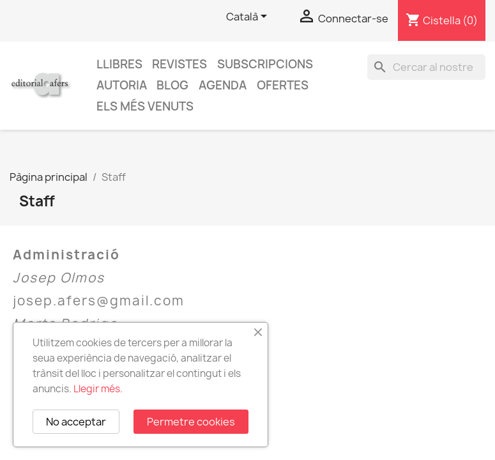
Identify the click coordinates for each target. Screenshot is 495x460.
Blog (172, 85)
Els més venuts (145, 106)
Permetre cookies (191, 422)
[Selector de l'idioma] (248, 17)
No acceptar (76, 422)
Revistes (179, 64)
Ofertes (282, 85)
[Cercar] (426, 67)
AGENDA (223, 85)
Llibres (119, 64)
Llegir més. (98, 388)
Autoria (121, 85)
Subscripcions (265, 64)
